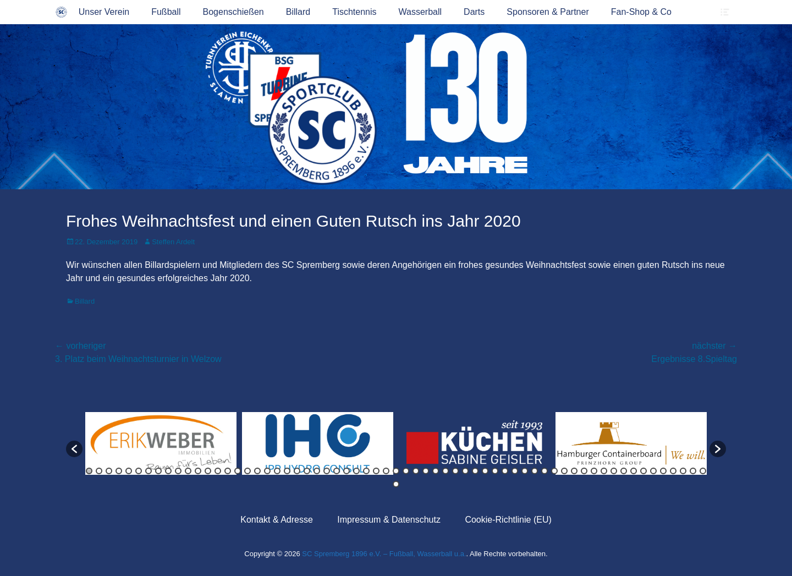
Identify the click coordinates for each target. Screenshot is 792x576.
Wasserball (420, 12)
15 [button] (227, 471)
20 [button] (277, 471)
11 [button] (188, 471)
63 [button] (703, 471)
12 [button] (198, 471)
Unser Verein (104, 12)
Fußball (165, 12)
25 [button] (326, 471)
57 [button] (643, 471)
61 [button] (683, 471)
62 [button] (693, 471)
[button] (74, 449)
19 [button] (267, 471)
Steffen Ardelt (173, 242)
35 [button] (425, 471)
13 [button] (208, 471)
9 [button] (168, 471)
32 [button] (396, 471)
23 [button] (307, 471)
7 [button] (148, 471)
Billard (298, 12)
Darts (474, 12)
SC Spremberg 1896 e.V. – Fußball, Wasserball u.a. (384, 554)
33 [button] (406, 471)
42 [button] (495, 471)
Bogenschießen (233, 12)
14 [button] (218, 471)
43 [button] (505, 471)
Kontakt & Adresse (276, 519)
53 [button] (604, 471)
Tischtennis (354, 12)
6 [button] (138, 471)
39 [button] (465, 471)
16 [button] (237, 471)
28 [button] (356, 471)
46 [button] (534, 471)
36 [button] (435, 471)
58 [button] (653, 471)
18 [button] (257, 471)
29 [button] (366, 471)
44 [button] (515, 471)
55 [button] (623, 471)
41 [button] (485, 471)
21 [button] (287, 471)
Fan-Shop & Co (641, 12)
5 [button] (128, 471)
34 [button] (416, 471)
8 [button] (158, 471)
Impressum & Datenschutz (389, 519)
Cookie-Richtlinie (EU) (508, 519)
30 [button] (376, 471)
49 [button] (564, 471)
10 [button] (178, 471)
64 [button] (396, 484)
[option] (161, 443)
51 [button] (584, 471)
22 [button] (297, 471)
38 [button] (455, 471)
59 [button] (663, 471)
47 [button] (544, 471)
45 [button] (524, 471)
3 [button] (109, 471)
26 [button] (336, 471)
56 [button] (633, 471)
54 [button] (613, 471)
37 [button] (445, 471)
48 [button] (554, 471)
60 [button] (673, 471)
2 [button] (99, 471)
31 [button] (386, 471)
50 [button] (574, 471)
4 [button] (119, 471)
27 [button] (346, 471)
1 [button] (89, 471)
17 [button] (247, 471)
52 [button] (594, 471)
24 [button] (317, 471)
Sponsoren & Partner (547, 12)
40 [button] (475, 471)
